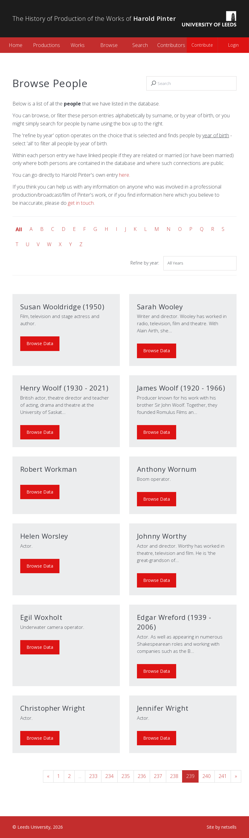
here (124, 174)
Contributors (171, 45)
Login (233, 45)
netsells (229, 827)
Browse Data (39, 343)
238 (174, 776)
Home (15, 45)
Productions (46, 45)
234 (109, 776)
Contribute (202, 45)
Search (140, 45)
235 (125, 776)
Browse (109, 45)
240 (206, 776)
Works (78, 45)
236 (142, 776)
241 (222, 776)
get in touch (81, 202)
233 (93, 776)
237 (158, 776)
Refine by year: (144, 263)
